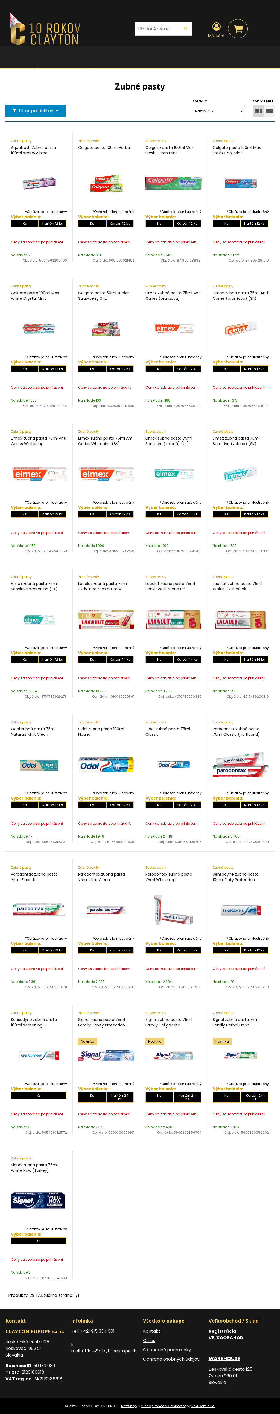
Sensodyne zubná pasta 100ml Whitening (34, 1022)
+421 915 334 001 (97, 1331)
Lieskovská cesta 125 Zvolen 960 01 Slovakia (230, 1376)
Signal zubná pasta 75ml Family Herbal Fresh (236, 1022)
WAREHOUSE (224, 1358)
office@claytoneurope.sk (109, 1351)
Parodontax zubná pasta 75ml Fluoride (34, 877)
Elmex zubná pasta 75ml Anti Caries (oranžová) (173, 295)
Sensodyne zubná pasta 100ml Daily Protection (236, 877)
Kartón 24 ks (120, 1097)
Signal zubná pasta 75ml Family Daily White (168, 1022)
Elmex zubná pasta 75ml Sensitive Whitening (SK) (34, 586)
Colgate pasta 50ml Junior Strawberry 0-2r (103, 295)
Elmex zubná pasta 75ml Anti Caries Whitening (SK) (105, 440)
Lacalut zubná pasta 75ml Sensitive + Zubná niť (170, 586)
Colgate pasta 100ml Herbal (104, 147)
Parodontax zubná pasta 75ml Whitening (168, 877)
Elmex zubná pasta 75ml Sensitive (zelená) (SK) (236, 440)
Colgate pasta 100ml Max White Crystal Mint (35, 295)
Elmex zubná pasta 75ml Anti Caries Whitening (38, 440)
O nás (149, 1340)
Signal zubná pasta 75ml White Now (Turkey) (34, 1167)
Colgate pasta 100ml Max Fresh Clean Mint (169, 150)
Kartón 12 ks (52, 223)
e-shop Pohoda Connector (163, 1406)
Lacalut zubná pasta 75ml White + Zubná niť (237, 586)
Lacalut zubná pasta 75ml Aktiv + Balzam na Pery (103, 586)
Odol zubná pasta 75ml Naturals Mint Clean (33, 731)
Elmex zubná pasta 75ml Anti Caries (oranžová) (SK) (240, 295)
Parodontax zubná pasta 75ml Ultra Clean (101, 877)
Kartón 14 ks (120, 659)
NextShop (129, 1406)
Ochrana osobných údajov (171, 1359)
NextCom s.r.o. (203, 1406)
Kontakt (151, 1331)
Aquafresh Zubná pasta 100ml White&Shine (33, 150)
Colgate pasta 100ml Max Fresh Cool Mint (237, 150)
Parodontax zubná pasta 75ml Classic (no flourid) (236, 731)
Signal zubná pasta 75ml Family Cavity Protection (101, 1022)
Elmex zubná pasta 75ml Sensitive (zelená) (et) (168, 440)
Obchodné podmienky (167, 1350)
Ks (25, 223)
